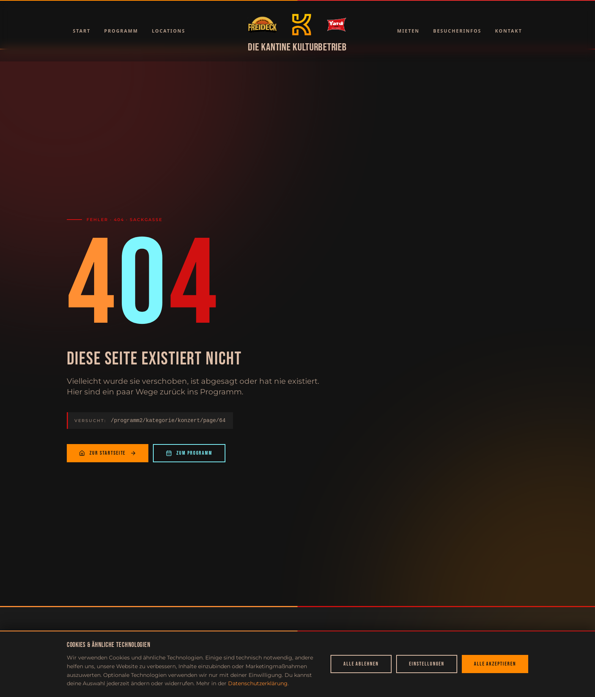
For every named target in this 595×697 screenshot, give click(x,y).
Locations (168, 31)
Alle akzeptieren (495, 664)
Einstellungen (426, 664)
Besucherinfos (457, 31)
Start (82, 31)
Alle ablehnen (361, 664)
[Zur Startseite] (262, 25)
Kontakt (508, 31)
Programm (121, 31)
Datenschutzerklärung (258, 683)
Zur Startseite (107, 453)
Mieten (408, 31)
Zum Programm (189, 453)
